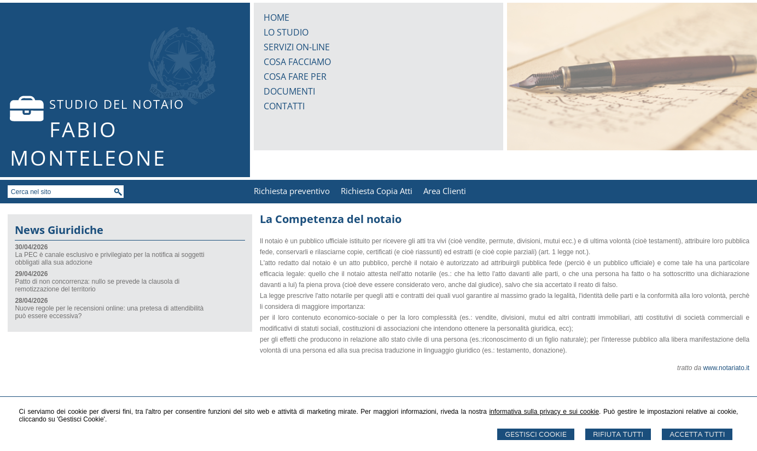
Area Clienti (444, 190)
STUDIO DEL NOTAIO (116, 104)
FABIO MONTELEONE (88, 143)
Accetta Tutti (697, 434)
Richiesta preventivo (292, 190)
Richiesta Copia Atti (376, 190)
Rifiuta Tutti (618, 434)
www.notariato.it (726, 368)
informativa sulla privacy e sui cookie (544, 411)
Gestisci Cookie (536, 434)
